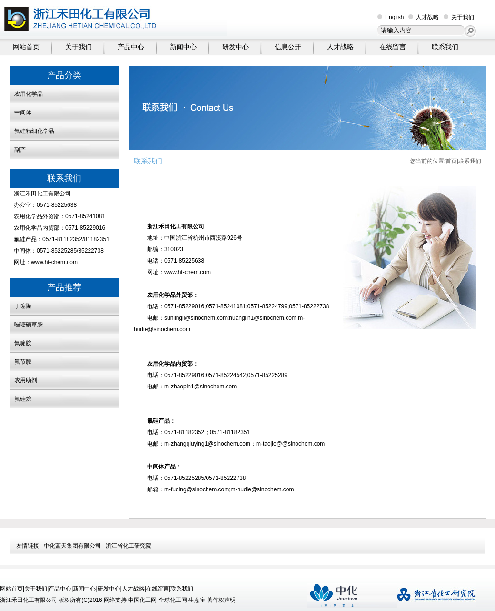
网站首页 (26, 47)
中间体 (22, 112)
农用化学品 (28, 94)
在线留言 (392, 47)
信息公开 (288, 47)
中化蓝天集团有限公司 (72, 545)
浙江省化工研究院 (128, 545)
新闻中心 (183, 47)
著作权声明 (221, 600)
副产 (20, 149)
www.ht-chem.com (54, 262)
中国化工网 (142, 600)
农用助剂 (25, 380)
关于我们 (459, 17)
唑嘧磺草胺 (28, 324)
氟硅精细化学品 (34, 131)
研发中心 (235, 47)
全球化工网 (172, 600)
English (390, 17)
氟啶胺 (22, 343)
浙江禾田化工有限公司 (42, 193)
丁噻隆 (22, 306)
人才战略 (423, 17)
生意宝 (197, 600)
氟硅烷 (22, 399)
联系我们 (445, 47)
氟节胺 (22, 361)
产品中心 (131, 47)
